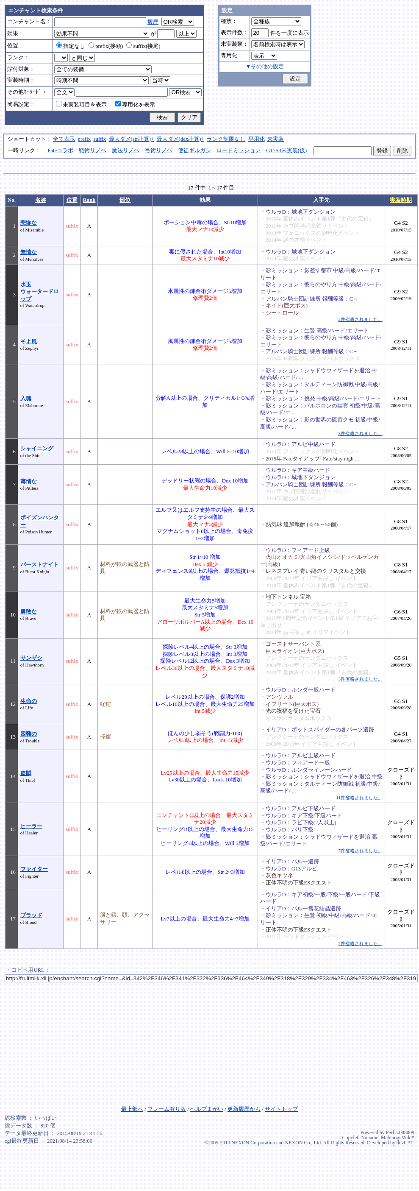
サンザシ (31, 658)
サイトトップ (281, 1109)
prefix (84, 139)
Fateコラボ (60, 150)
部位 (124, 200)
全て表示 (64, 139)
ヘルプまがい (206, 1109)
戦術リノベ (92, 150)
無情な (28, 252)
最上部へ (132, 1109)
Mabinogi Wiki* (397, 1138)
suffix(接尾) (143, 46)
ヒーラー (31, 826)
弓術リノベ (158, 150)
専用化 (256, 139)
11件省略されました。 (359, 797)
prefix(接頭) (106, 46)
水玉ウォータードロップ (39, 291)
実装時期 (401, 200)
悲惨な (28, 223)
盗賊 (25, 773)
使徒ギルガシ (194, 150)
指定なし (70, 46)
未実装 (275, 139)
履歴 (152, 22)
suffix (100, 139)
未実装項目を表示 (81, 105)
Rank (89, 200)
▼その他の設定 (265, 67)
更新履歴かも (244, 1109)
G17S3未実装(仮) (286, 150)
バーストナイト (39, 565)
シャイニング (36, 449)
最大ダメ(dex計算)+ (180, 139)
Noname (369, 1138)
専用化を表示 (135, 105)
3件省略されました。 (360, 433)
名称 (40, 200)
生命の (28, 701)
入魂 (25, 399)
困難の (28, 734)
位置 (72, 200)
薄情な (28, 482)
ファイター (34, 869)
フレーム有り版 (166, 1109)
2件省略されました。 (360, 319)
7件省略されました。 (360, 850)
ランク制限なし (226, 139)
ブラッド (31, 915)
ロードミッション (238, 150)
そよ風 (28, 342)
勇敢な (28, 612)
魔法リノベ (125, 150)
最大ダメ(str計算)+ (131, 139)
